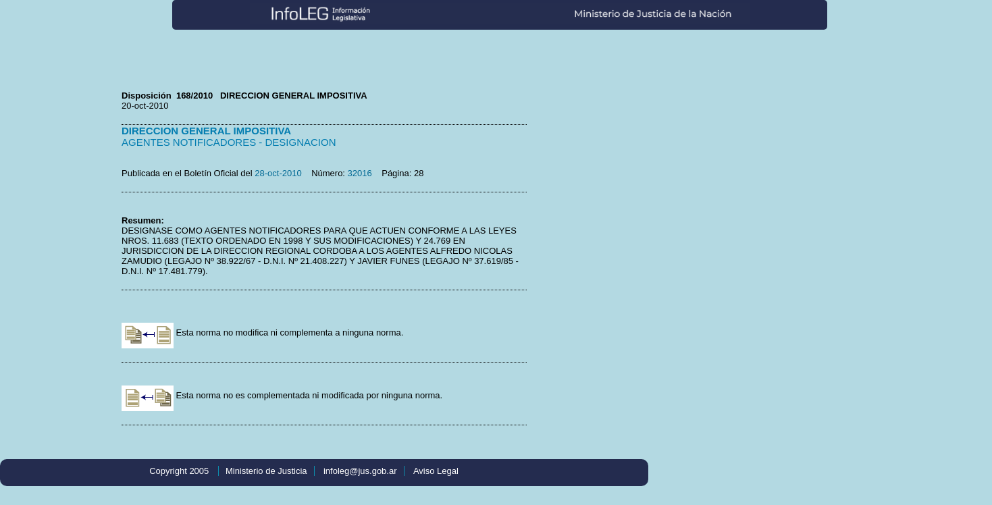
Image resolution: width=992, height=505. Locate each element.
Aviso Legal (436, 471)
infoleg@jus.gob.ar (360, 471)
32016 (360, 173)
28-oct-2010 (278, 173)
